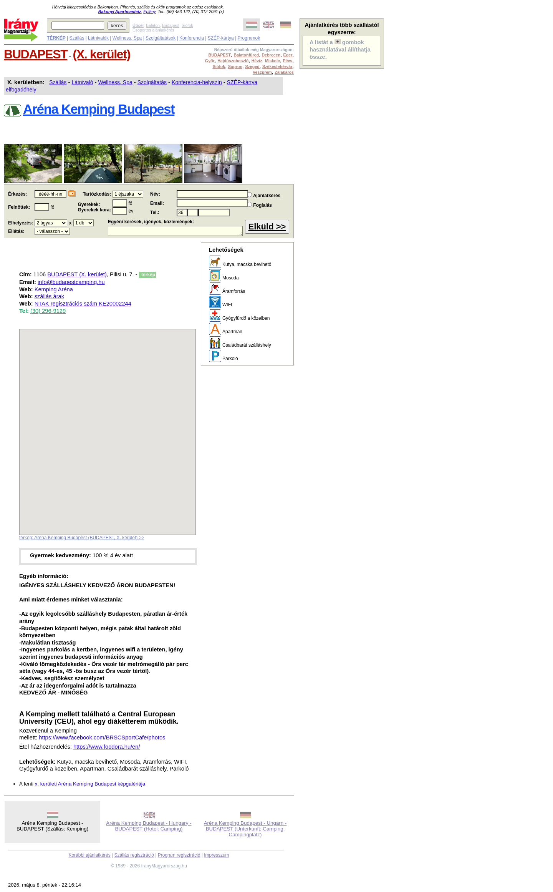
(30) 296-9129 (48, 311)
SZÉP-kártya (221, 38)
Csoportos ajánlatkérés (153, 30)
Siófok (187, 25)
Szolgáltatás (152, 82)
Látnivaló (82, 82)
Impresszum (216, 855)
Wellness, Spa (127, 38)
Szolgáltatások (161, 38)
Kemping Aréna (54, 289)
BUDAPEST (35, 54)
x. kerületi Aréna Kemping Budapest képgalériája (90, 784)
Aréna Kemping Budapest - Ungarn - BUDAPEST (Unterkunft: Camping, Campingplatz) (245, 828)
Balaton (153, 25)
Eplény (149, 11)
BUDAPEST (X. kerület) (76, 274)
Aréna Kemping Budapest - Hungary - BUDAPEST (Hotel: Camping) (148, 826)
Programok (249, 38)
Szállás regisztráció (134, 855)
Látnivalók (98, 38)
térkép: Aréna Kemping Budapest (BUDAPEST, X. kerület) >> (81, 537)
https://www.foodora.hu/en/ (106, 747)
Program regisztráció (179, 855)
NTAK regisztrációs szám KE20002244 (83, 304)
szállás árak (49, 296)
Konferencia (191, 38)
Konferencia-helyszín (197, 82)
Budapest (170, 25)
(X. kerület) (101, 54)
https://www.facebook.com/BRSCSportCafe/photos (102, 737)
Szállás (76, 38)
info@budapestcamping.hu (71, 282)
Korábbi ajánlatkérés (89, 855)
